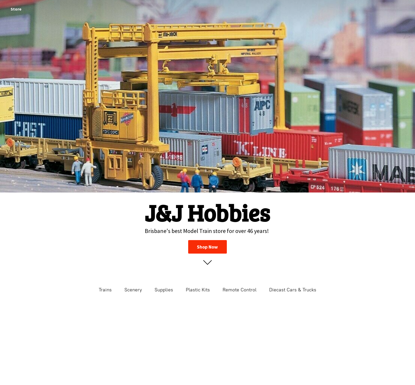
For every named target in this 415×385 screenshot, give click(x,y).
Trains (105, 290)
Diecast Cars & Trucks (292, 290)
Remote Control (239, 290)
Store (16, 9)
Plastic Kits (198, 290)
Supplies (164, 290)
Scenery (133, 290)
